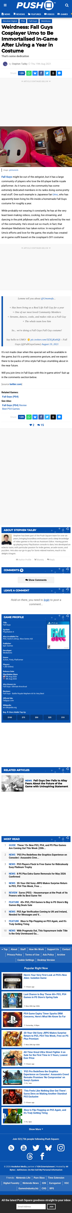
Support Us (53, 949)
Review (14, 405)
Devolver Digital (10, 21)
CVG (44, 1188)
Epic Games (8, 646)
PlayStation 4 (8, 632)
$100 (10, 717)
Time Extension (56, 1177)
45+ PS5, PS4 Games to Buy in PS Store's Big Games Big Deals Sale (38, 904)
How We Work (36, 949)
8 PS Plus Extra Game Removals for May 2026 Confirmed (37, 875)
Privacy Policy (14, 954)
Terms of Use (32, 954)
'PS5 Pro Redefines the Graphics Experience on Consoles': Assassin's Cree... (38, 856)
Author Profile (23, 559)
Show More (36, 1129)
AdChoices (21, 1170)
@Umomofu (13, 170)
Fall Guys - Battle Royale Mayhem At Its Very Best (23, 693)
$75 (23, 717)
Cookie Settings (25, 960)
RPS (52, 1188)
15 (42, 425)
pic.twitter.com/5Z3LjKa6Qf (45, 339)
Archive (61, 954)
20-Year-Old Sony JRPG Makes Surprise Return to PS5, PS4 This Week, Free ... (38, 885)
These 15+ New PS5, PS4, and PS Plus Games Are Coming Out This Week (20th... (37, 847)
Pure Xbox (39, 1177)
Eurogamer (55, 1183)
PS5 (4, 639)
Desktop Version (46, 960)
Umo (55, 194)
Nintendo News (31, 1183)
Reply (51, 559)
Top (5, 949)
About (14, 949)
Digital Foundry (11, 1183)
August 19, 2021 (50, 344)
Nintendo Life (23, 1177)
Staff (23, 949)
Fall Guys (33, 21)
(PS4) (10, 396)
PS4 (23, 21)
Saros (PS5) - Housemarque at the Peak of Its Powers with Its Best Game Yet (38, 894)
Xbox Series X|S (26, 639)
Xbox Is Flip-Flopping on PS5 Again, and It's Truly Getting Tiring (37, 923)
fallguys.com (8, 700)
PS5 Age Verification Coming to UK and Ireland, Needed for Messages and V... (38, 913)
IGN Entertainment (46, 1166)
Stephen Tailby (19, 63)
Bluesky (39, 559)
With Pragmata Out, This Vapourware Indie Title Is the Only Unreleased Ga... (38, 932)
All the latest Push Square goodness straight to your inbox (36, 1200)
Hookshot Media (19, 1166)
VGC (66, 1183)
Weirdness (46, 21)
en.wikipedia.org (10, 707)
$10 (62, 717)
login (47, 600)
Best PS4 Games (11, 408)
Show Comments (36, 580)
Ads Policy (48, 954)
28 (19, 789)
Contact (66, 949)
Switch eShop (13, 639)
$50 (36, 717)
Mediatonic (7, 653)
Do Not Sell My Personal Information (45, 1170)
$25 (49, 717)
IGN (44, 1183)
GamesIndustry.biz (28, 1188)
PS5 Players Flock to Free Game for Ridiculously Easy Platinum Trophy (38, 866)
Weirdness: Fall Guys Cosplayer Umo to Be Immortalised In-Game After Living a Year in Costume (29, 39)
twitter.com (16, 384)
